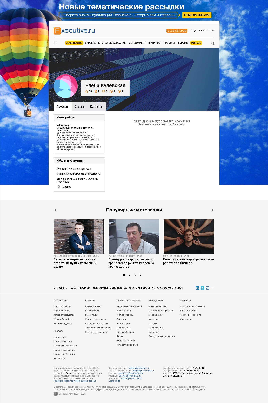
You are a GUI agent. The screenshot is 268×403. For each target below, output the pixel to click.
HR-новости (59, 358)
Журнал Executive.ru (63, 319)
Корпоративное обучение (129, 306)
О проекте (60, 288)
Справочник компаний (96, 332)
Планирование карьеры (96, 323)
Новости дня (60, 337)
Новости (169, 43)
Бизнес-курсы (123, 323)
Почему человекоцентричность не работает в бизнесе (188, 261)
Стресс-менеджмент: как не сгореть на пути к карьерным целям (75, 263)
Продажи (153, 323)
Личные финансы (188, 311)
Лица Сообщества (62, 306)
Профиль (63, 106)
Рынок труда (116, 256)
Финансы (154, 43)
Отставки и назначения (65, 346)
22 (188, 256)
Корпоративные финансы (192, 306)
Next (212, 210)
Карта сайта (114, 381)
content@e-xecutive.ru (129, 376)
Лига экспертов (61, 311)
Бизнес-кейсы (124, 328)
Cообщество (61, 300)
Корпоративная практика (161, 311)
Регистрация (206, 30)
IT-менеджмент (156, 315)
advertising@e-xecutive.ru (130, 373)
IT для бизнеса (156, 328)
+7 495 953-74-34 (197, 368)
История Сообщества (64, 315)
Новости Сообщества (64, 354)
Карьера (90, 43)
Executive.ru (71, 373)
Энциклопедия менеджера (162, 336)
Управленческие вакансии (98, 328)
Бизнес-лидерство (157, 306)
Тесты (120, 336)
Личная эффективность (68, 256)
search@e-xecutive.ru (139, 368)
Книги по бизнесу (125, 332)
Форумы (182, 43)
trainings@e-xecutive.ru (143, 371)
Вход (193, 30)
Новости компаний (63, 341)
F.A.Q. (73, 288)
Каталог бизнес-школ (127, 345)
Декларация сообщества (110, 288)
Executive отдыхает (63, 323)
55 (88, 91)
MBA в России (124, 311)
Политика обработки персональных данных (75, 381)
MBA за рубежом (125, 315)
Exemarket (154, 332)
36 (97, 256)
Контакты (96, 106)
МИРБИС (196, 43)
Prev (55, 210)
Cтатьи (79, 106)
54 (141, 256)
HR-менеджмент (93, 306)
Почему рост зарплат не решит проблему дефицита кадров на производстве (131, 263)
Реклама (84, 288)
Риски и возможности (191, 315)
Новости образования (64, 350)
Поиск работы (92, 311)
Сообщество (74, 43)
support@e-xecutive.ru (131, 378)
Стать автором (177, 30)
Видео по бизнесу (126, 340)
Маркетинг (154, 319)
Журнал (167, 256)
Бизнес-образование (112, 43)
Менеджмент (137, 43)
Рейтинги (121, 319)
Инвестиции (186, 319)
